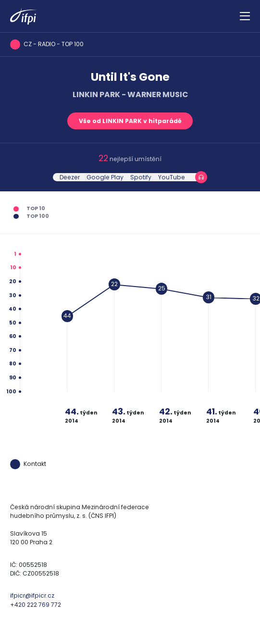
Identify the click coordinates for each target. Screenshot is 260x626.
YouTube (171, 177)
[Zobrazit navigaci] (245, 16)
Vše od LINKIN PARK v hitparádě (130, 121)
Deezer (70, 177)
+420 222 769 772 (35, 605)
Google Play (105, 177)
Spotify (140, 177)
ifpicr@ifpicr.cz (32, 595)
